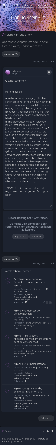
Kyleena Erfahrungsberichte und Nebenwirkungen (25, 297)
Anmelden (37, 236)
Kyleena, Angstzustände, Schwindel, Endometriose (28, 390)
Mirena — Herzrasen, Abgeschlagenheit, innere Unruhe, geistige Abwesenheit (33, 338)
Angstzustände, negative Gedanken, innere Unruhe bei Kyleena (30, 282)
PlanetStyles (42, 438)
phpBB (18, 438)
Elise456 (37, 317)
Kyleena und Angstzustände (30, 363)
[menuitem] (45, 5)
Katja (35, 367)
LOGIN (9, 188)
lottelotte (37, 395)
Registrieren (20, 236)
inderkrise (16, 71)
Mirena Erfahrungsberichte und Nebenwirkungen (32, 324)
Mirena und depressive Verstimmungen (27, 312)
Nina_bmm (38, 289)
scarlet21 (37, 345)
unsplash (17, 441)
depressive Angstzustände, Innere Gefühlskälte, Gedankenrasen (25, 44)
